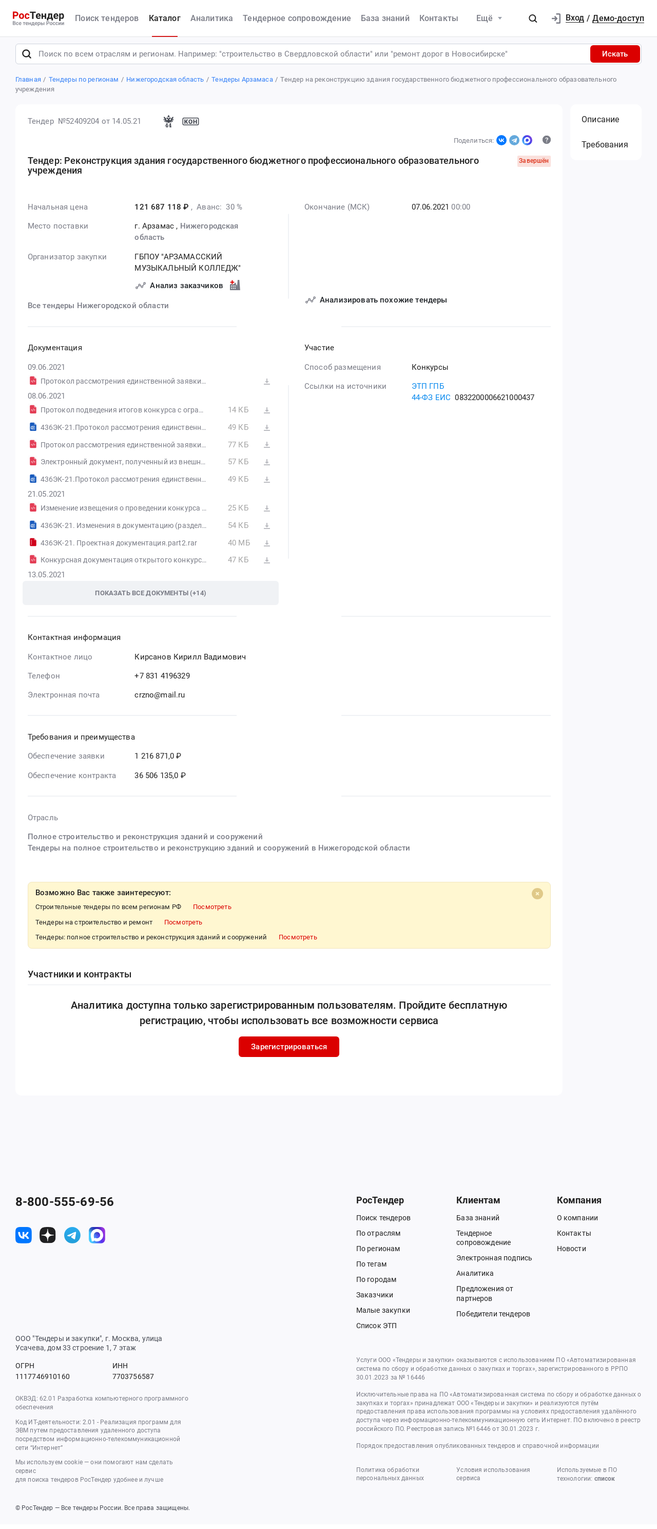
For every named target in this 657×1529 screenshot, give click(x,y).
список (604, 1483)
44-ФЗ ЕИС (430, 402)
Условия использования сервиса (493, 1478)
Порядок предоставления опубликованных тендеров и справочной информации (477, 1450)
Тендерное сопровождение (297, 18)
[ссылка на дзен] (48, 1239)
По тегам (371, 1268)
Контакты (438, 18)
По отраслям (378, 1238)
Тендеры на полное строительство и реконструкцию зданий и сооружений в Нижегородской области (219, 852)
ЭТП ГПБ (427, 390)
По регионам (378, 1253)
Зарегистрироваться (289, 1051)
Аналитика (211, 18)
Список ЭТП (376, 1330)
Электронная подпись (494, 1262)
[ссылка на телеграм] (72, 1239)
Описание (600, 124)
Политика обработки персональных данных (390, 1478)
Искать (615, 58)
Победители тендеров (493, 1318)
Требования (605, 149)
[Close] (537, 898)
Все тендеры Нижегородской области (98, 310)
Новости (571, 1253)
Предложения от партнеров (484, 1298)
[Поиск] (26, 58)
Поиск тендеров (107, 18)
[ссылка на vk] (23, 1239)
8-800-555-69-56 (64, 1206)
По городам (376, 1284)
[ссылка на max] (97, 1239)
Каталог (165, 18)
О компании (577, 1222)
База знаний (385, 18)
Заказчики (374, 1299)
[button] (532, 18)
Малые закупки (383, 1315)
